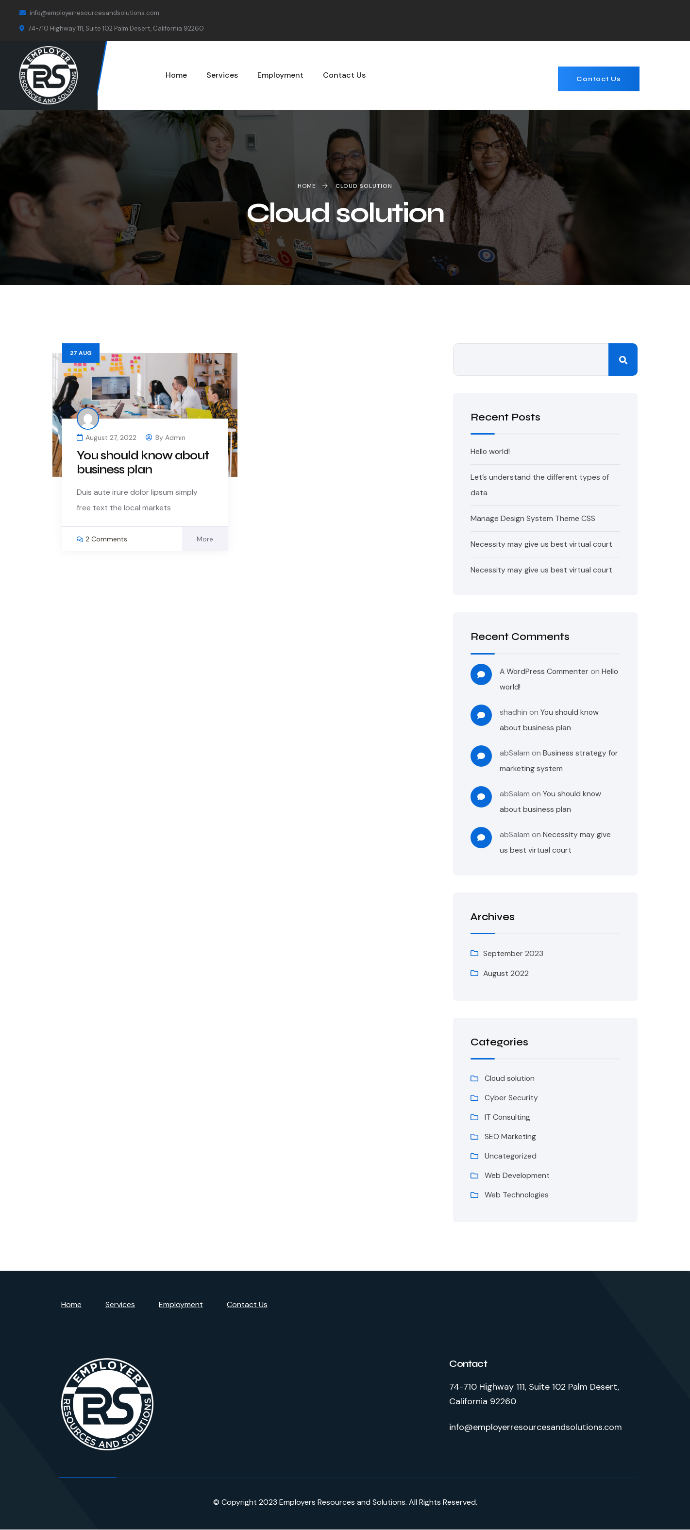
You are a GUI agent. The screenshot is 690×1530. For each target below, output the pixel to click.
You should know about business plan (145, 462)
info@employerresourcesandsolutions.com (89, 13)
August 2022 (506, 973)
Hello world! (491, 451)
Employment (181, 1304)
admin (175, 437)
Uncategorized (511, 1156)
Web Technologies (517, 1195)
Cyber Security (511, 1098)
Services (120, 1304)
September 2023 (513, 953)
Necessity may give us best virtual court (542, 544)
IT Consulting (508, 1117)
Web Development (517, 1175)
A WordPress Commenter (545, 671)
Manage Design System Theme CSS (533, 518)
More (205, 539)
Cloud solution (510, 1078)
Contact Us (598, 79)
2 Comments (106, 539)
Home (71, 1304)
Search (623, 359)
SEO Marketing (510, 1136)
